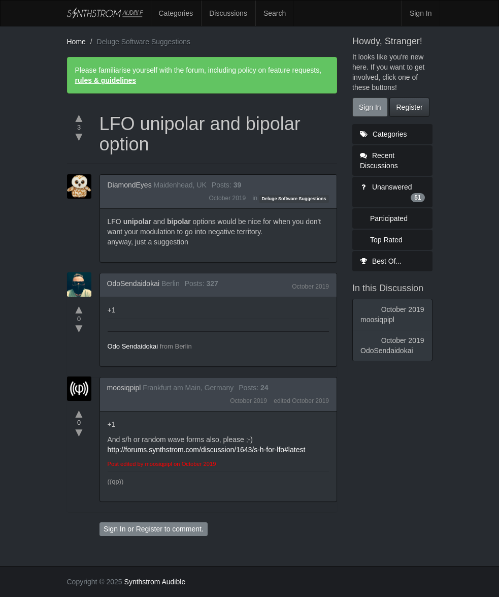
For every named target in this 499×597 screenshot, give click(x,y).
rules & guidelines (106, 80)
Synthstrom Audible (105, 13)
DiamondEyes (130, 185)
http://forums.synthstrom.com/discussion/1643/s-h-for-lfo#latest (207, 450)
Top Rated (386, 240)
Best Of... (381, 261)
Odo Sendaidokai (133, 346)
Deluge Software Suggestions (294, 198)
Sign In (421, 13)
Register (149, 529)
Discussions (228, 13)
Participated (389, 218)
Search (274, 13)
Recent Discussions (379, 160)
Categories (176, 13)
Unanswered (392, 192)
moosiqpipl (124, 388)
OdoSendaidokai (133, 283)
